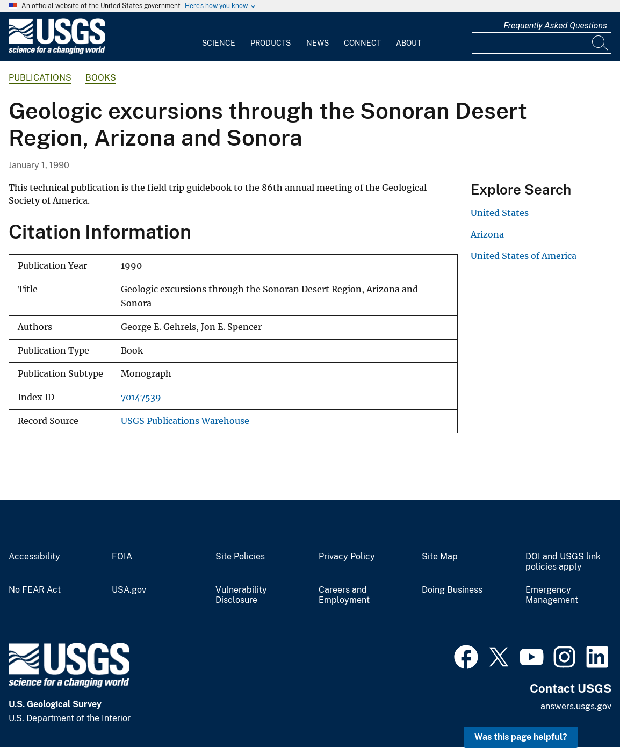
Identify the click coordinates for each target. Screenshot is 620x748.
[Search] (600, 43)
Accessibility (34, 557)
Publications (40, 78)
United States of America (523, 255)
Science (218, 43)
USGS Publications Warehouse (185, 421)
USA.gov (129, 590)
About (408, 43)
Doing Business (452, 590)
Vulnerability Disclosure (241, 595)
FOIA (122, 557)
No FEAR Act (35, 590)
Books (100, 78)
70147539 (141, 397)
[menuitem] (218, 36)
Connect (362, 43)
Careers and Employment (344, 595)
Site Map (440, 557)
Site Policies (240, 557)
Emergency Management (551, 595)
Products (270, 43)
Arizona (487, 234)
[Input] (541, 43)
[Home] (57, 52)
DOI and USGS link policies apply (563, 562)
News (317, 43)
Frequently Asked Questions (555, 25)
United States (500, 212)
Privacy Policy (347, 557)
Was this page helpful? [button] (520, 737)
